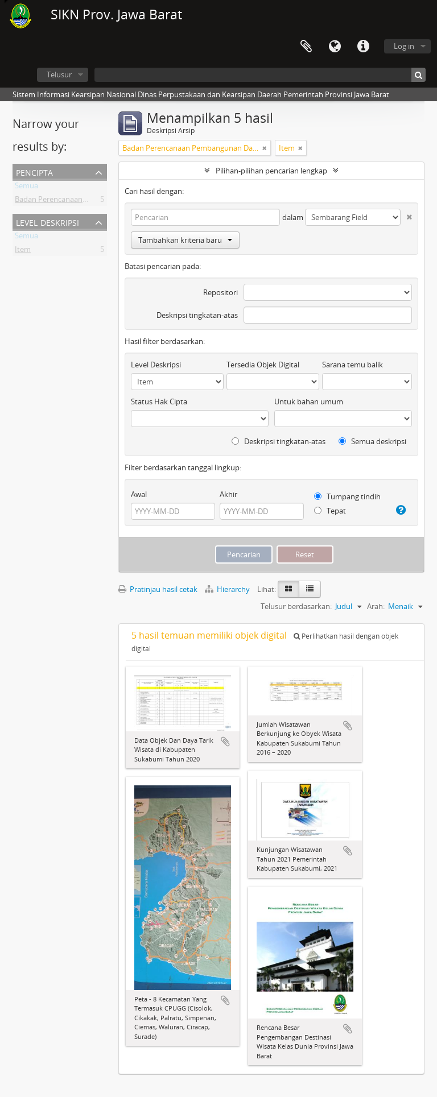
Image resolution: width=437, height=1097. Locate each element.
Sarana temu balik (352, 364)
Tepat (330, 511)
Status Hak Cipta (159, 401)
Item (23, 251)
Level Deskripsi (47, 221)
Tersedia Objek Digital (262, 364)
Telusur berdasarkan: (296, 606)
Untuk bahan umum (308, 401)
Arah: (376, 606)
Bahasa (334, 46)
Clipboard (306, 46)
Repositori (220, 292)
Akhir (228, 494)
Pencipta (34, 171)
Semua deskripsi (372, 441)
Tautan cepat (363, 46)
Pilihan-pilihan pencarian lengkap (271, 170)
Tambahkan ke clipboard (225, 741)
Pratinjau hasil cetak (157, 589)
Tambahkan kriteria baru (185, 240)
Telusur (59, 74)
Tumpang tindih (347, 496)
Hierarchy (228, 589)
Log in (404, 46)
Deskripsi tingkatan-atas (197, 315)
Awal (139, 494)
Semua (26, 188)
